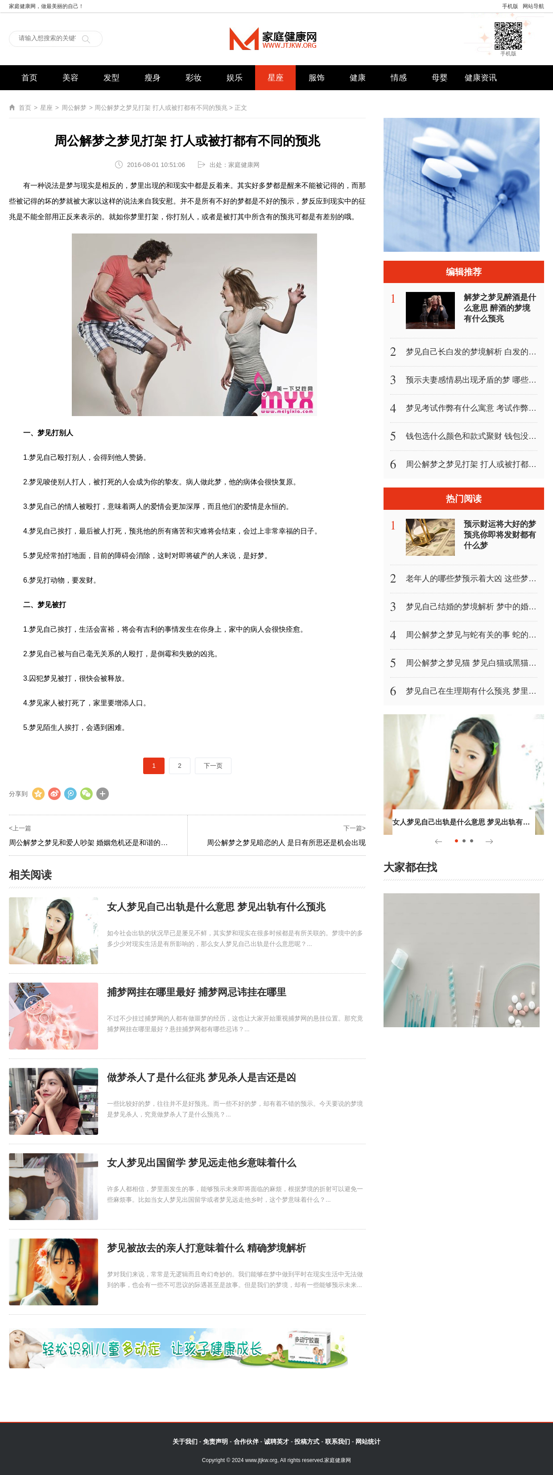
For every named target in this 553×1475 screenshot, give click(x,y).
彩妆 (194, 77)
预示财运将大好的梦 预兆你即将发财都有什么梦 (500, 535)
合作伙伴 (246, 1441)
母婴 (440, 77)
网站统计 (367, 1441)
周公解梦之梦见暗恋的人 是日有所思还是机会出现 (286, 842)
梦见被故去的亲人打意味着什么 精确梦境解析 (206, 1248)
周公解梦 (74, 107)
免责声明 (215, 1441)
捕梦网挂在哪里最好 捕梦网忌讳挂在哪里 (196, 992)
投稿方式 (306, 1441)
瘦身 (152, 77)
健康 (358, 77)
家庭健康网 (276, 38)
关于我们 (185, 1441)
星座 (276, 77)
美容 (70, 77)
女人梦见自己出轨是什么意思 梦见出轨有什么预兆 (216, 906)
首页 (29, 77)
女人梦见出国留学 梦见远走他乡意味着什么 (201, 1162)
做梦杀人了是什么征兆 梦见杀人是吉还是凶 (201, 1077)
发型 (111, 77)
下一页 (213, 765)
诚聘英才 (276, 1441)
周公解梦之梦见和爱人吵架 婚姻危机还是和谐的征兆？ (95, 842)
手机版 (510, 6)
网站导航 (533, 6)
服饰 (317, 77)
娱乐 (235, 77)
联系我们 (337, 1441)
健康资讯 (481, 77)
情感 (399, 77)
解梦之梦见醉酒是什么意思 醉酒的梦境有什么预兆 (500, 308)
